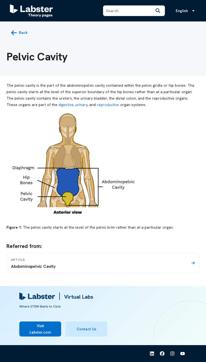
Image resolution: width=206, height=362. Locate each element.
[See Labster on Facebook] (162, 354)
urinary (81, 104)
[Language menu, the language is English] (186, 11)
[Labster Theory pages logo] (31, 10)
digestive (65, 104)
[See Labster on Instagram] (172, 354)
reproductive (108, 104)
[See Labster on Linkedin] (152, 354)
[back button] (19, 33)
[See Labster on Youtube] (183, 354)
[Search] (158, 11)
